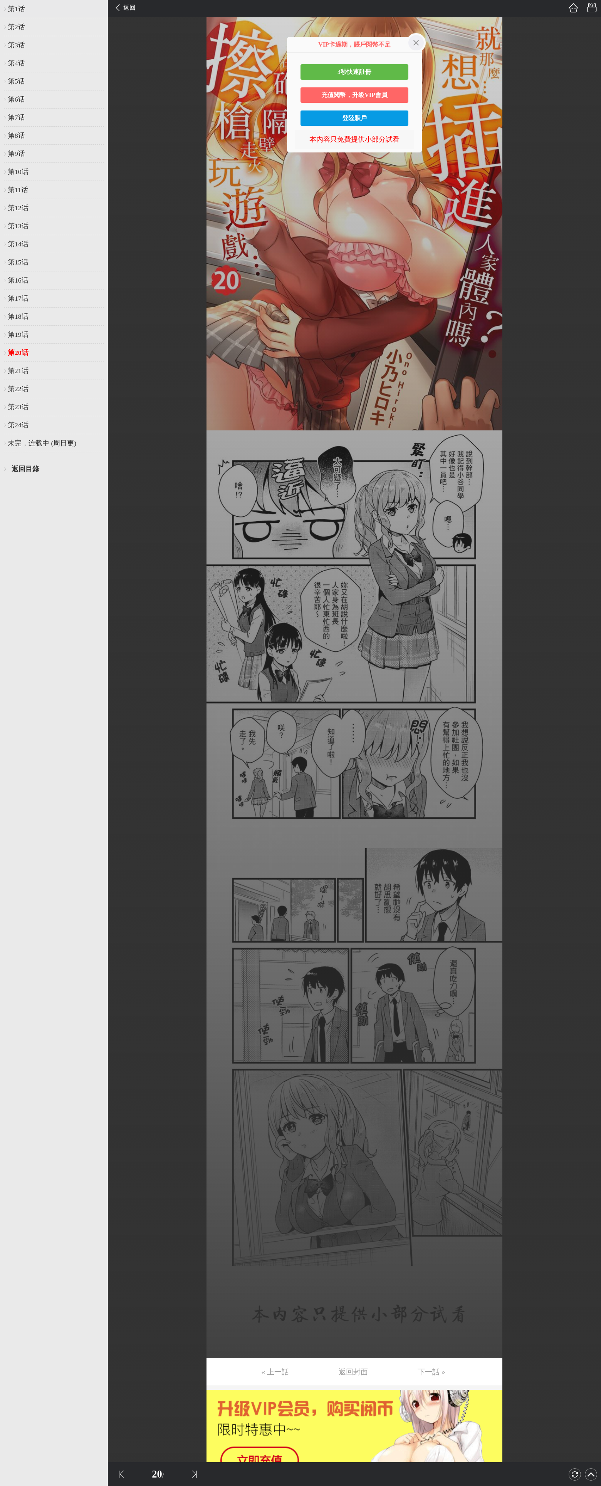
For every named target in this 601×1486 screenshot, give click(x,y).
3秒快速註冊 (354, 72)
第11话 (18, 190)
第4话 (16, 63)
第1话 (16, 9)
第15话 (18, 262)
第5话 (16, 81)
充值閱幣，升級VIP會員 (354, 95)
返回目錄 (25, 469)
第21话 (18, 371)
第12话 (18, 208)
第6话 (16, 99)
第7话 (16, 117)
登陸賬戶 (354, 118)
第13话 (18, 226)
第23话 (18, 407)
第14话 (18, 244)
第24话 (18, 425)
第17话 (18, 298)
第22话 (18, 389)
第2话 (16, 27)
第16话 (18, 280)
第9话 (16, 153)
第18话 (18, 316)
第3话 (16, 45)
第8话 (16, 135)
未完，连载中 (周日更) (42, 443)
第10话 (18, 172)
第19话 (18, 334)
